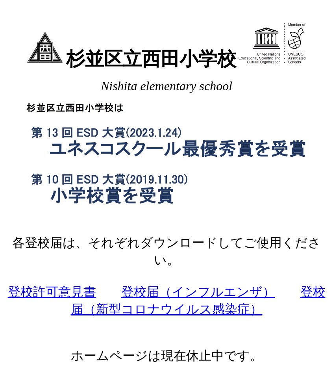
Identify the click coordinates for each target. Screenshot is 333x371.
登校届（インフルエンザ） (198, 292)
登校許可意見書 (52, 292)
